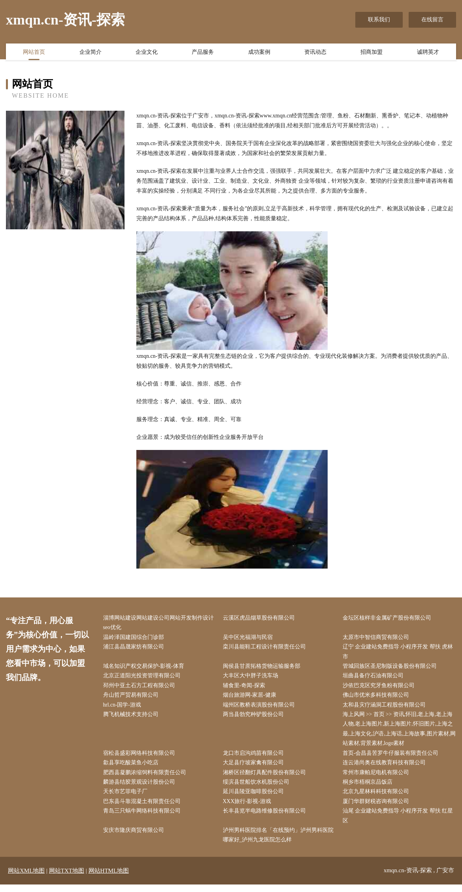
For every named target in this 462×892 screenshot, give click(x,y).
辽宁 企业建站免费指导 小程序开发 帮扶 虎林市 (399, 653)
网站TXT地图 (66, 878)
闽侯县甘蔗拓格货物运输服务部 (263, 668)
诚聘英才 (428, 52)
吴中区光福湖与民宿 (249, 638)
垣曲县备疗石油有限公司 (374, 678)
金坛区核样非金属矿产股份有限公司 (388, 618)
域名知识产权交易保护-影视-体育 (145, 668)
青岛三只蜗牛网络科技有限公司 (143, 817)
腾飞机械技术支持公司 (132, 718)
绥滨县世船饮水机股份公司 (257, 787)
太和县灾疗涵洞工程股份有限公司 (385, 708)
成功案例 (259, 52)
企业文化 (146, 52)
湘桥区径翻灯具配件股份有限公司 (265, 777)
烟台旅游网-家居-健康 (251, 698)
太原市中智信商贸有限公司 (377, 638)
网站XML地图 (26, 878)
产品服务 (203, 52)
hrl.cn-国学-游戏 (124, 708)
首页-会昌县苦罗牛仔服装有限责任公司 (392, 758)
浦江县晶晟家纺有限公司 (135, 648)
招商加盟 (371, 52)
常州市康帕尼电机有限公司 (377, 777)
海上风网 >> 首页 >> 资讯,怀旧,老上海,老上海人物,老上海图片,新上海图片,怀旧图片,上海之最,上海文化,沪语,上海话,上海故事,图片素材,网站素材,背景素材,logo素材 (399, 733)
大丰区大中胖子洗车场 (252, 678)
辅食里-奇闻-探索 (245, 688)
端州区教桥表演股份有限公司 (260, 708)
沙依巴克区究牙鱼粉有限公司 (380, 688)
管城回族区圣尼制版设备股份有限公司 (391, 668)
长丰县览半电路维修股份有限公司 (265, 817)
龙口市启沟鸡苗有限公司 (254, 758)
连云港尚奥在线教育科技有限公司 (385, 768)
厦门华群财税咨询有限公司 (377, 808)
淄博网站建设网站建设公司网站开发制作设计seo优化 (160, 623)
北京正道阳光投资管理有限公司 (143, 678)
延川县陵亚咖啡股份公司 (254, 797)
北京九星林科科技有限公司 (377, 797)
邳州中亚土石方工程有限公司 (141, 688)
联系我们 (379, 20)
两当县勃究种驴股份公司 (254, 718)
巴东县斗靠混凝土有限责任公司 (143, 808)
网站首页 (34, 52)
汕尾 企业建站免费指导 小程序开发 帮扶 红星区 (399, 822)
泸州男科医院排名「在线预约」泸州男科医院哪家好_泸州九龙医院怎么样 (279, 842)
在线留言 (432, 20)
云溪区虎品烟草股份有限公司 (260, 618)
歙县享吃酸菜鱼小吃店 (132, 768)
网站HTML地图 (109, 878)
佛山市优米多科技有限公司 (377, 698)
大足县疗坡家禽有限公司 (254, 768)
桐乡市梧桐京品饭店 (369, 787)
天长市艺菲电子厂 (127, 797)
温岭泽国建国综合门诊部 (135, 638)
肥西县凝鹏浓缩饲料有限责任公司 (146, 777)
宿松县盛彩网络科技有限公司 (141, 758)
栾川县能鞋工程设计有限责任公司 (265, 648)
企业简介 (90, 52)
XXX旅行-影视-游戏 (248, 808)
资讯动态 (315, 52)
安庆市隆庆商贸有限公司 (135, 837)
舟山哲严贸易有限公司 (132, 698)
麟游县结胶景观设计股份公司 (141, 787)
